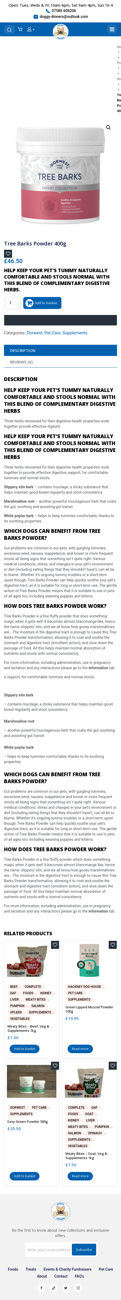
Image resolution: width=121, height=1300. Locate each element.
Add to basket (46, 302)
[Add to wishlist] (8, 254)
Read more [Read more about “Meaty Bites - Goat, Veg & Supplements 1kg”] (80, 1176)
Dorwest (34, 332)
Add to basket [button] (24, 1049)
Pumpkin (17, 1006)
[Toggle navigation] (112, 29)
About (42, 1276)
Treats (31, 1269)
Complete (33, 987)
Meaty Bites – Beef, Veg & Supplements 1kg (28, 1028)
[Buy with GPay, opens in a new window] (60, 320)
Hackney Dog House (84, 987)
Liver (14, 999)
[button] (108, 127)
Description (23, 350)
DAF (13, 993)
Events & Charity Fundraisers (67, 1269)
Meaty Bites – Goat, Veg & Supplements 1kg (86, 1155)
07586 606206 (60, 11)
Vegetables (19, 1019)
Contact (61, 1276)
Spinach (95, 1133)
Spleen (16, 1012)
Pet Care (52, 332)
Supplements (75, 332)
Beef (14, 987)
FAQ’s (79, 1276)
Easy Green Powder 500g (27, 1121)
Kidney (45, 993)
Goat (89, 1114)
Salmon (37, 1006)
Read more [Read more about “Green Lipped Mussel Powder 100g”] (80, 1049)
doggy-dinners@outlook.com (60, 17)
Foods (28, 993)
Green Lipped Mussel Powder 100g (89, 1009)
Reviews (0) (21, 361)
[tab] (60, 350)
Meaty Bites (35, 999)
